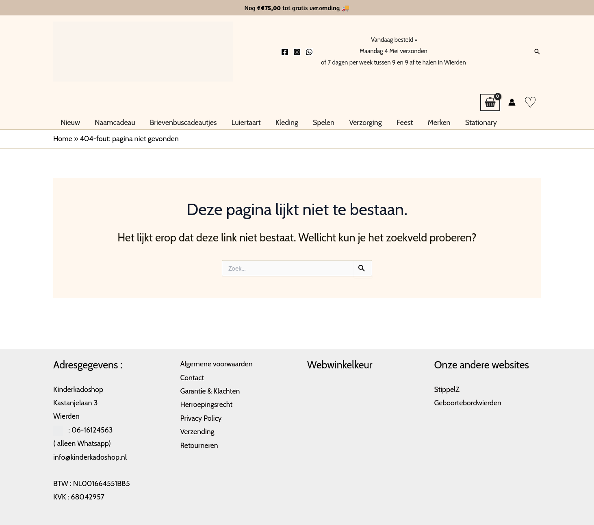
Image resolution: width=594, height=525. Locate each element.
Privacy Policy (201, 418)
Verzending (197, 431)
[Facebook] (284, 52)
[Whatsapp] (309, 52)
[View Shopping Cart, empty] (490, 103)
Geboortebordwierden (468, 402)
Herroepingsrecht (207, 404)
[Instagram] (297, 52)
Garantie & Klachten (210, 391)
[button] (537, 51)
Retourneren (199, 445)
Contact (192, 377)
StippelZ (447, 389)
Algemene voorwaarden (217, 363)
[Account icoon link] (512, 102)
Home (62, 138)
